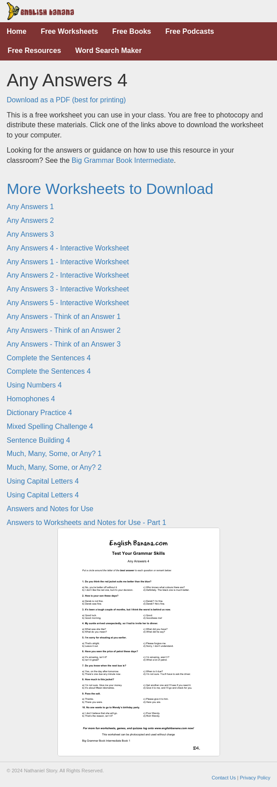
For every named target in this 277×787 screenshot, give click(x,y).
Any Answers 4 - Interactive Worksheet (68, 248)
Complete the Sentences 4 (49, 358)
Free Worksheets (69, 31)
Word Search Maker (108, 50)
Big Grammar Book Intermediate (123, 160)
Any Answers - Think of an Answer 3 (64, 344)
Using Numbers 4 (34, 385)
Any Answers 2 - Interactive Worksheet (68, 275)
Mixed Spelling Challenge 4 (50, 426)
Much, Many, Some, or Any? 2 (54, 467)
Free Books (131, 31)
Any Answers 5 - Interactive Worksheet (68, 303)
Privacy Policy (255, 777)
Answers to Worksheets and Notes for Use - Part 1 (86, 522)
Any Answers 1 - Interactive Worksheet (68, 262)
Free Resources (34, 50)
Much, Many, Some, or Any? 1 (54, 453)
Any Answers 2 (30, 220)
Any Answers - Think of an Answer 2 (64, 330)
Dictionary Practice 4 (39, 412)
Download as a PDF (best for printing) (66, 100)
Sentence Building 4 (38, 440)
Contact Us (224, 777)
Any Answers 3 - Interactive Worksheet (68, 289)
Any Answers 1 (30, 206)
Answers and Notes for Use (50, 509)
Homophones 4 (31, 399)
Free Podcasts (189, 31)
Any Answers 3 (30, 234)
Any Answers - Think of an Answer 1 (64, 316)
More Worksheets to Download (110, 188)
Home (16, 31)
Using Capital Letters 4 (43, 481)
